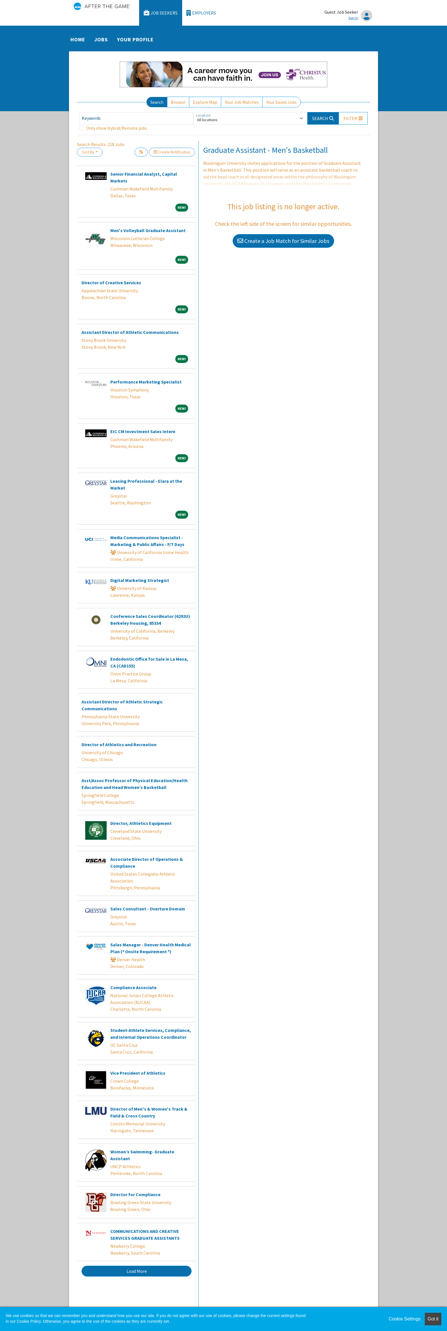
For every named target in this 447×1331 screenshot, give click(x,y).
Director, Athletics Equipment (141, 823)
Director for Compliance (135, 1194)
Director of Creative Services (111, 282)
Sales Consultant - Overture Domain (147, 909)
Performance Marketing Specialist (146, 382)
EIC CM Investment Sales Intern (142, 431)
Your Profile (135, 39)
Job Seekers (161, 13)
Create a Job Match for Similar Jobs (283, 240)
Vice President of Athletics (137, 1073)
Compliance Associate (133, 987)
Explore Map (205, 102)
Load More (137, 1271)
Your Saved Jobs (281, 102)
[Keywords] (136, 118)
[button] (353, 118)
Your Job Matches (242, 102)
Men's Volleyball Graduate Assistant (148, 230)
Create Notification (172, 152)
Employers (201, 13)
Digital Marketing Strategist (139, 580)
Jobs (101, 39)
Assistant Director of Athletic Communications (130, 332)
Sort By (88, 152)
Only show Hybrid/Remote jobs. (117, 128)
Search (156, 102)
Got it (433, 1318)
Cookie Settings (404, 1318)
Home (77, 39)
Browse (178, 102)
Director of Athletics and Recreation (119, 744)
